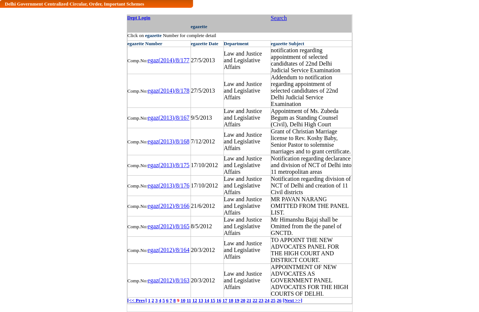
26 (279, 300)
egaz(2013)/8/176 (168, 185)
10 (183, 300)
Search (279, 18)
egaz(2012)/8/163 (168, 280)
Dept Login (138, 17)
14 (206, 300)
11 (188, 300)
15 (213, 300)
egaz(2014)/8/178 (168, 90)
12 (194, 300)
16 (219, 300)
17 (224, 300)
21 (249, 300)
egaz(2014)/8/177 (168, 60)
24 (267, 300)
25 (273, 300)
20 (243, 300)
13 (200, 300)
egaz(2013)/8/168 (168, 141)
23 (261, 300)
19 (237, 300)
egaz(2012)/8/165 (168, 226)
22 (254, 300)
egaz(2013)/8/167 (168, 117)
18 (230, 300)
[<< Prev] (137, 300)
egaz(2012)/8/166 (168, 206)
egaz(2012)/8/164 (168, 250)
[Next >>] (293, 300)
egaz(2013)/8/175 (168, 165)
